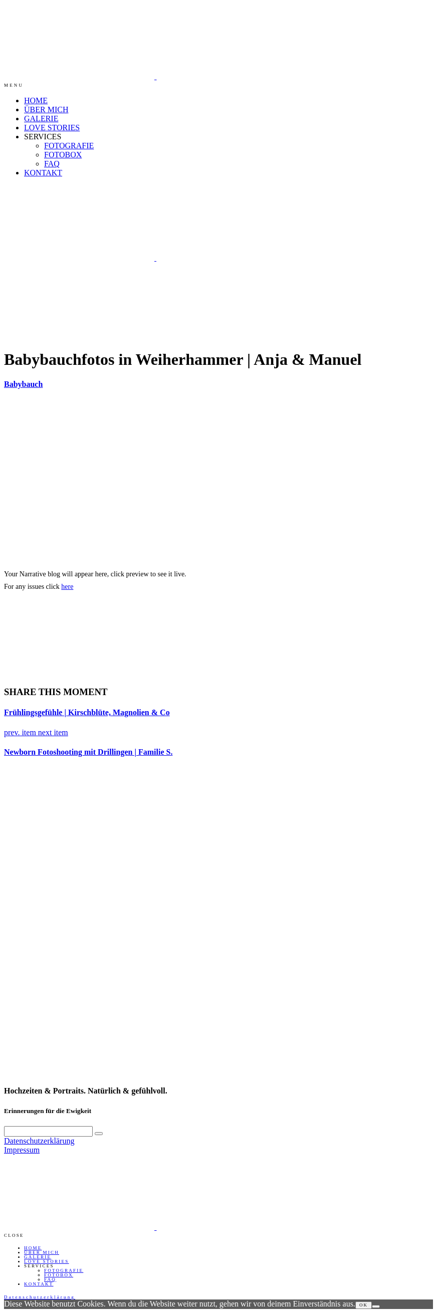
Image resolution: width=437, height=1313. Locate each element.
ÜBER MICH (46, 109)
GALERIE (41, 118)
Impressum (22, 1150)
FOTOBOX (63, 154)
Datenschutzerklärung (39, 1141)
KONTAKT (43, 172)
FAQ (52, 163)
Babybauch (23, 384)
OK (363, 1304)
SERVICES (42, 136)
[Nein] (376, 1306)
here (67, 586)
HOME (36, 100)
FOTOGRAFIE (69, 145)
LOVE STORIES (52, 127)
